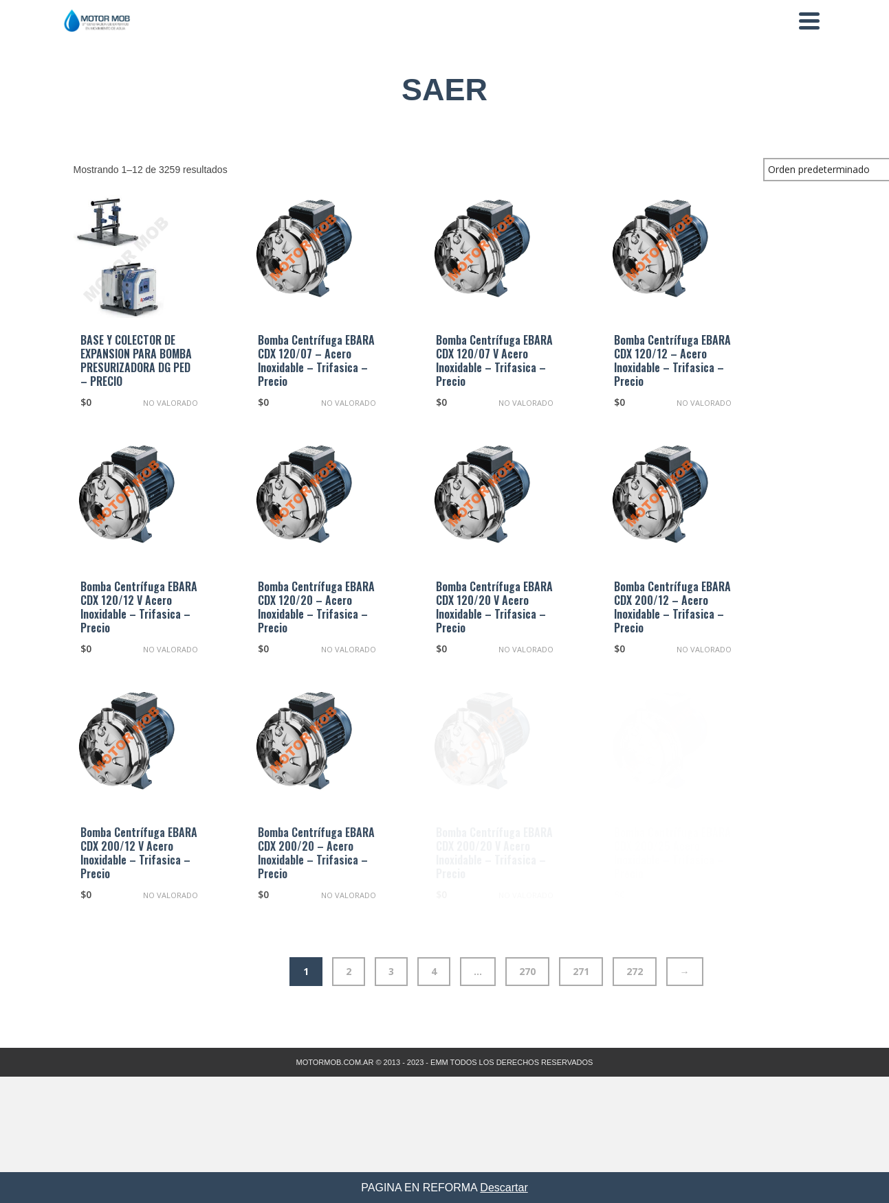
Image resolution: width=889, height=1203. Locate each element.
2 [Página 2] (348, 971)
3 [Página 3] (391, 971)
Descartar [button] (503, 1187)
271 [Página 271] (581, 971)
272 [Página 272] (634, 971)
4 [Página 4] (434, 971)
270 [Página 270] (527, 971)
